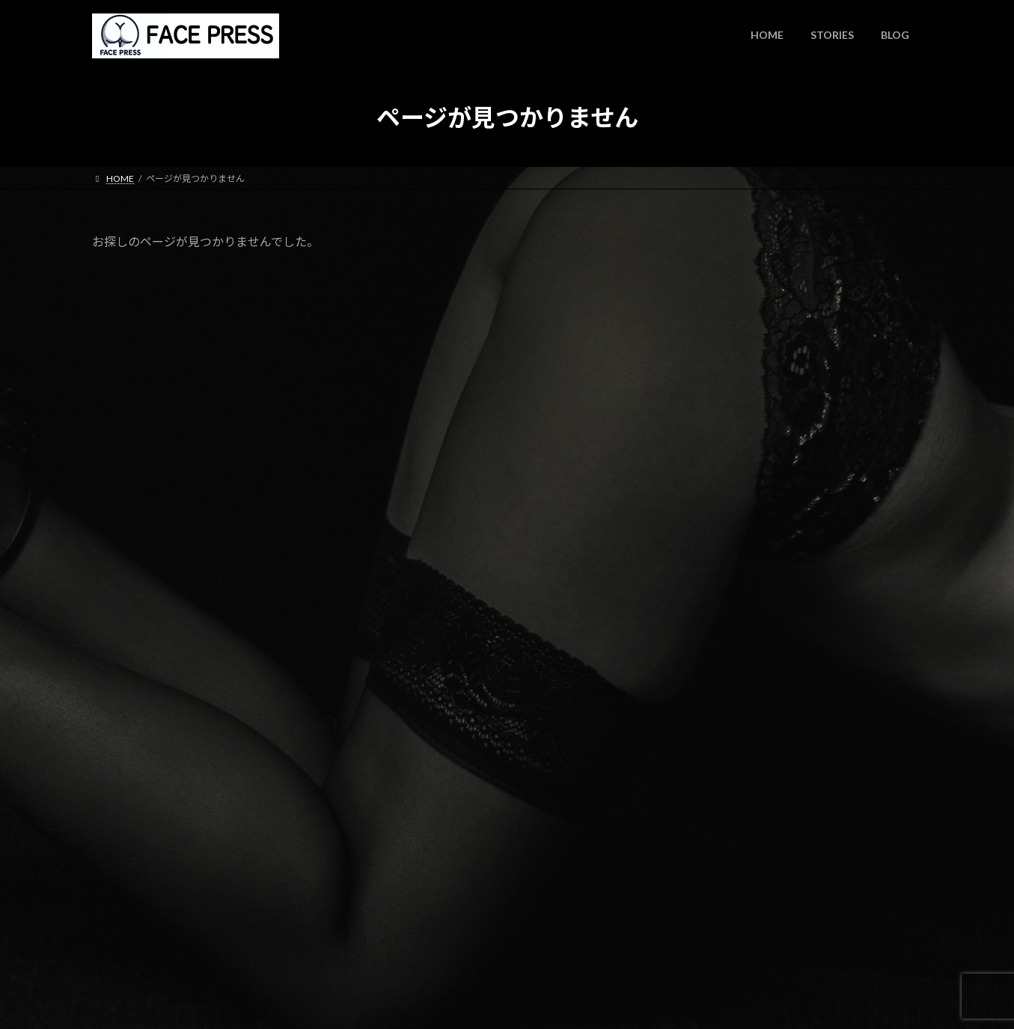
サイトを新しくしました (842, 590)
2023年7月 (728, 884)
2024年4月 (728, 793)
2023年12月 (731, 822)
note (796, 513)
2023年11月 (731, 853)
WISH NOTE (818, 362)
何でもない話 (734, 712)
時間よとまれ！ (821, 287)
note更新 (806, 438)
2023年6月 (728, 914)
